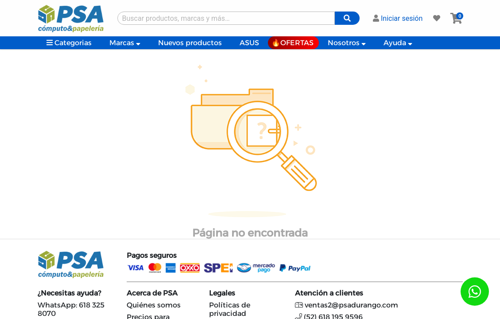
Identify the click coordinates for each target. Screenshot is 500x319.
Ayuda (398, 43)
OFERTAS (297, 43)
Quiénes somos (154, 305)
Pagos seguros (152, 255)
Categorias (69, 43)
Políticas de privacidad (229, 309)
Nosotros (347, 43)
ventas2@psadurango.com (346, 305)
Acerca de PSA (152, 293)
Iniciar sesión (397, 18)
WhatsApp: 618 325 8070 (71, 309)
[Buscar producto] (226, 18)
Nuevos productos (190, 43)
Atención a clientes (329, 293)
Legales (222, 293)
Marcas (124, 43)
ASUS (249, 43)
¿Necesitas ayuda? (69, 293)
